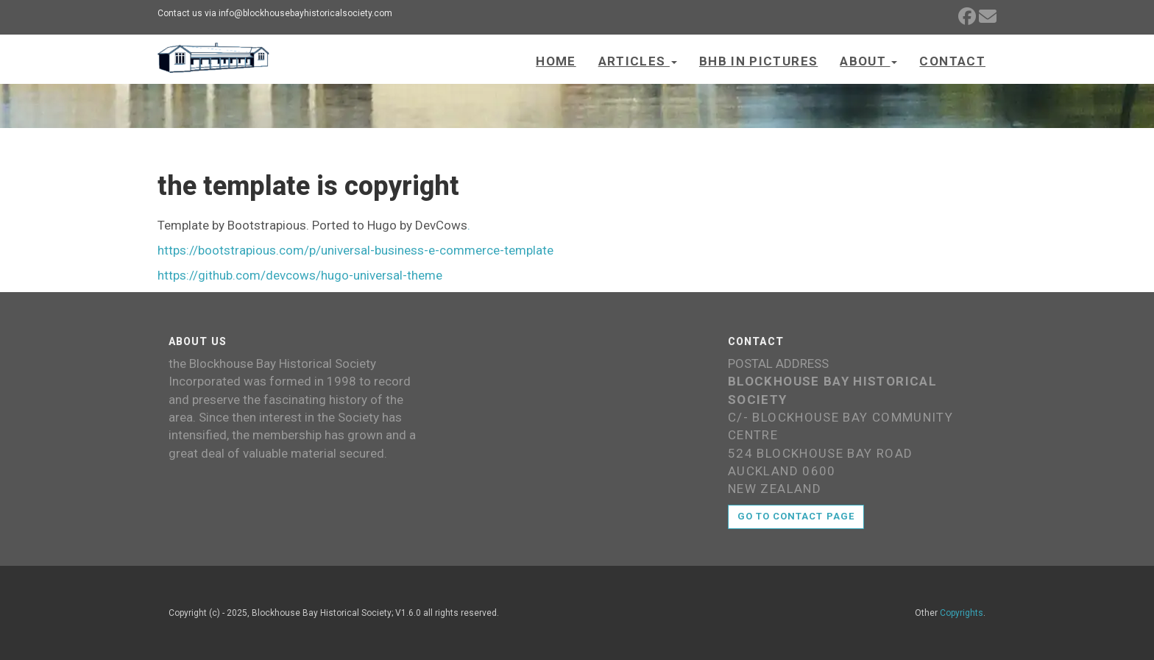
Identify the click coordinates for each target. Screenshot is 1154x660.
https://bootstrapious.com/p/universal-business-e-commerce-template (355, 250)
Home (556, 61)
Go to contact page (795, 516)
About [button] (868, 61)
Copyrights (961, 613)
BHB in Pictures (758, 61)
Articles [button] (637, 61)
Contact (952, 61)
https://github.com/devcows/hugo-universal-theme (299, 275)
